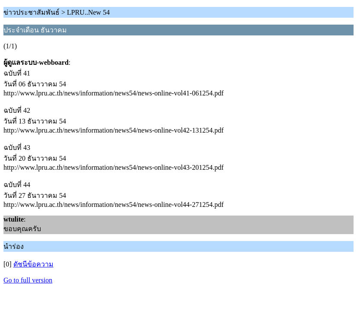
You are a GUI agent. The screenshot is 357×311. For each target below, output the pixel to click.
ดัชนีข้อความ (33, 264)
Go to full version (27, 280)
